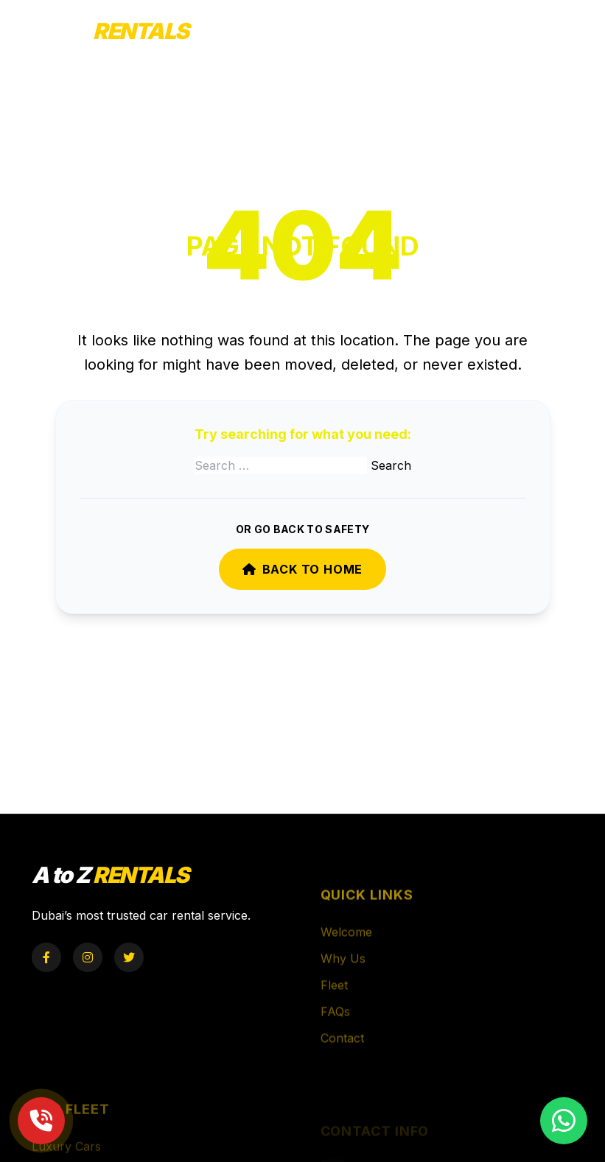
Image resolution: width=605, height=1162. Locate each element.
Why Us (343, 975)
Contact (342, 1054)
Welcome (346, 948)
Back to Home (302, 569)
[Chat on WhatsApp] (563, 1120)
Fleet (334, 1001)
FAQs (335, 1028)
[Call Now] (41, 1120)
